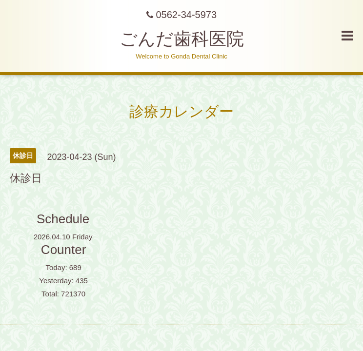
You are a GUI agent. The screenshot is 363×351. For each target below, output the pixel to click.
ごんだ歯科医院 (182, 39)
